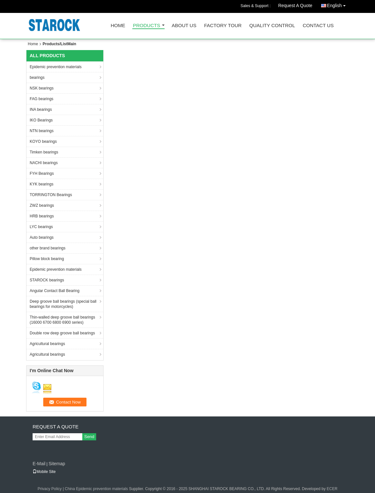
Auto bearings (42, 237)
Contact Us (318, 25)
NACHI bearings (44, 163)
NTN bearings (42, 131)
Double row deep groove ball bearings (62, 333)
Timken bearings (44, 152)
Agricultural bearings (47, 343)
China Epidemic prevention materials (96, 489)
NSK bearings (42, 88)
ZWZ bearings (42, 205)
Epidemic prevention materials (56, 67)
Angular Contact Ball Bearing (54, 290)
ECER (332, 489)
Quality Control (272, 25)
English (338, 4)
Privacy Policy (49, 489)
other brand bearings (48, 248)
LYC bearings (41, 227)
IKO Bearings (41, 120)
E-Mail (39, 463)
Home (118, 25)
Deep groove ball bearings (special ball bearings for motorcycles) (63, 304)
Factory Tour (222, 25)
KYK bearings (41, 184)
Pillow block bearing (47, 259)
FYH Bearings (42, 173)
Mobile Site (44, 471)
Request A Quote (295, 5)
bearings (37, 77)
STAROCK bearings (47, 280)
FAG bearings (41, 99)
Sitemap (56, 463)
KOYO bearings (43, 141)
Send (89, 436)
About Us (184, 25)
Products (146, 25)
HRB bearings (42, 216)
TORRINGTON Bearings (51, 195)
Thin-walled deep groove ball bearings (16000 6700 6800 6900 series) (62, 320)
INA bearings (41, 109)
